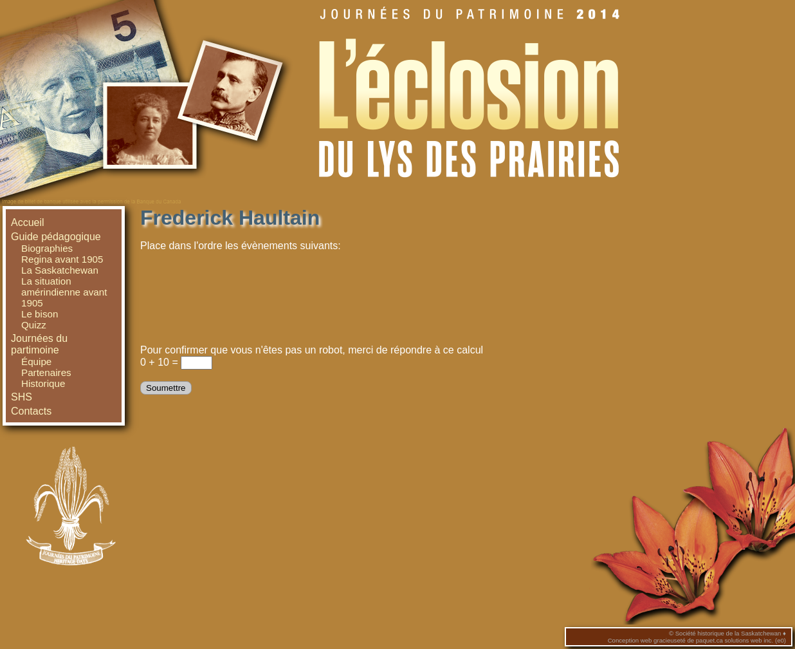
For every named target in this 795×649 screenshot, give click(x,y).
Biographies (47, 248)
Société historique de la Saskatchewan (728, 633)
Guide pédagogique (56, 236)
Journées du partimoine (39, 344)
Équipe (36, 361)
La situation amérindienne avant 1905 (64, 292)
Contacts (31, 411)
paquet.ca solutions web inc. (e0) (741, 640)
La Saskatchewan (59, 270)
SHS (21, 396)
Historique (43, 383)
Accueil (27, 222)
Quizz (33, 324)
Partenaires (46, 372)
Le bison (39, 313)
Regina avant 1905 (62, 259)
